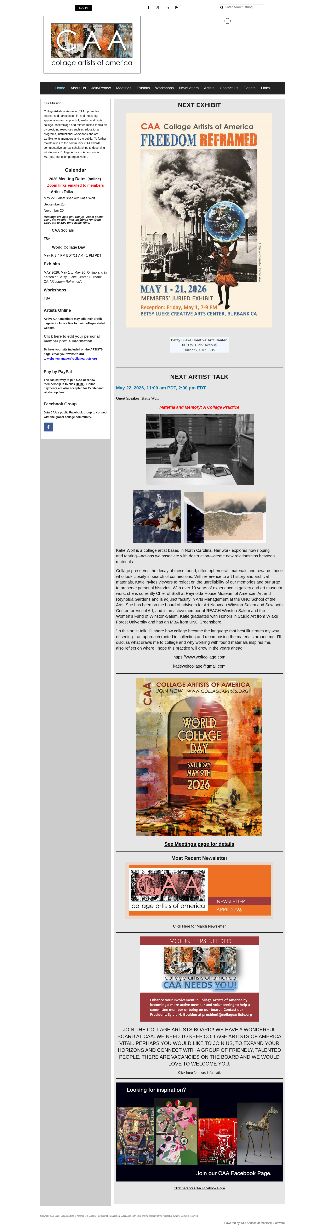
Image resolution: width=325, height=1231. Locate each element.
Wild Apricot (248, 1223)
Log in (83, 7)
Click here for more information (200, 1072)
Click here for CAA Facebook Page (199, 1188)
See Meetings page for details (199, 844)
